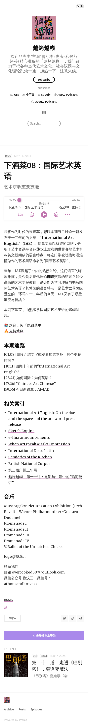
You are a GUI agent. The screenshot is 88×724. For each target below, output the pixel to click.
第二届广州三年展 (22, 470)
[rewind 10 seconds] (31, 214)
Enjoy (12, 618)
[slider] (19, 200)
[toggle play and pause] (44, 214)
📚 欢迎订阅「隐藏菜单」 (24, 325)
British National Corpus (29, 463)
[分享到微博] (72, 618)
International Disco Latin (31, 450)
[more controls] (67, 214)
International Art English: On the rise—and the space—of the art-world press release (43, 418)
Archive (9, 709)
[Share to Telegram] (80, 618)
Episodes (36, 709)
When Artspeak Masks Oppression (39, 444)
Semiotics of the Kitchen (30, 457)
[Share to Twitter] (64, 618)
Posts (22, 709)
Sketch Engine (21, 431)
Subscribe (44, 79)
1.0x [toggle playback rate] (20, 214)
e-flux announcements (29, 437)
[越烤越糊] (5, 607)
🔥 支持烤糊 (13, 331)
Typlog (23, 719)
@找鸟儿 (19, 556)
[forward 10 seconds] (56, 214)
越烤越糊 (44, 47)
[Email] (44, 112)
